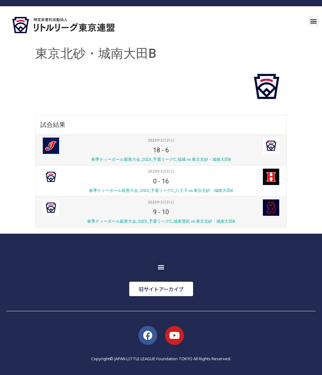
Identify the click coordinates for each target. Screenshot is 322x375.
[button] (313, 21)
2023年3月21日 (161, 140)
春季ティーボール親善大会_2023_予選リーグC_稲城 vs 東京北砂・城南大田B (161, 159)
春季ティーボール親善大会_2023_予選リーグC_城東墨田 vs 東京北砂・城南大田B (161, 221)
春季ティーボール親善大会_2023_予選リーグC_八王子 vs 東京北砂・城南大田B (161, 190)
